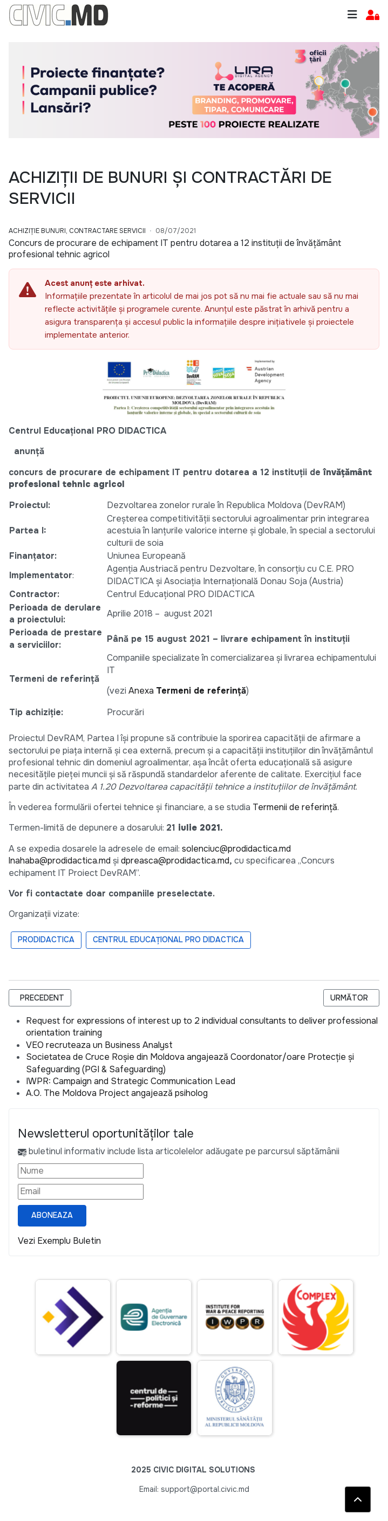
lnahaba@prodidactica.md (60, 860)
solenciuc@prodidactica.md (236, 848)
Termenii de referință (295, 807)
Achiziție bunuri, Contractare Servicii (77, 231)
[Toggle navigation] (352, 15)
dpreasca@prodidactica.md (175, 860)
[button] (372, 15)
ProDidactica (46, 939)
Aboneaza (52, 1215)
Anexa (187, 690)
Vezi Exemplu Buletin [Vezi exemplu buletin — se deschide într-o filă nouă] (59, 1240)
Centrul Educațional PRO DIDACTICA (168, 939)
